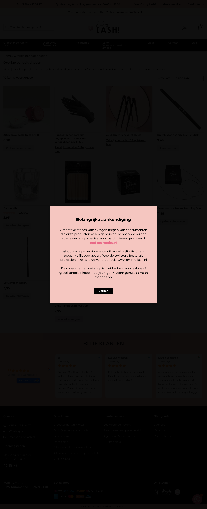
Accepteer (82, 267)
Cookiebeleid (93, 275)
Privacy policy (111, 275)
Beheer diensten (74, 258)
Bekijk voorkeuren (124, 267)
